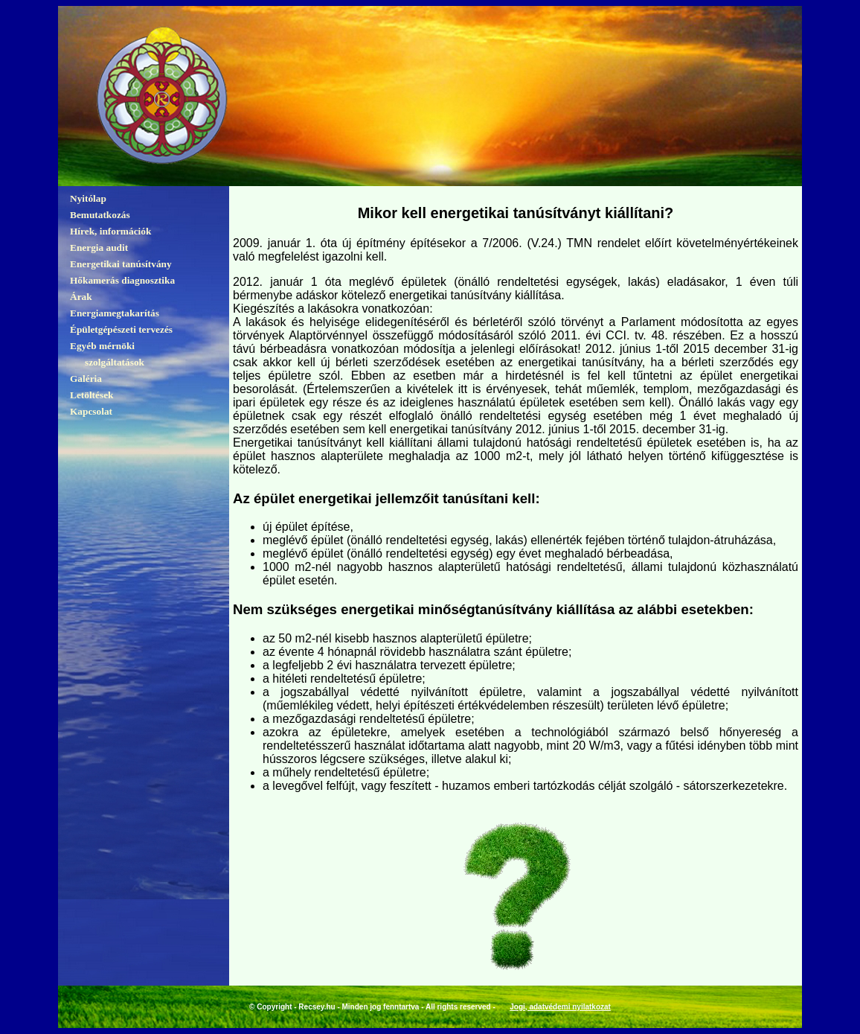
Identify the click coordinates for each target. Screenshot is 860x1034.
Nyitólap (88, 198)
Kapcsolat (91, 411)
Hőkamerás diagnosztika (122, 280)
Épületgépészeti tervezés (121, 329)
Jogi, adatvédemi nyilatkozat (560, 1007)
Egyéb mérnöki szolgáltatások (107, 354)
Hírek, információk (110, 231)
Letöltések (91, 394)
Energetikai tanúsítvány (121, 263)
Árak (81, 296)
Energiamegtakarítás (114, 313)
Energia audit (99, 247)
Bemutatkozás (100, 214)
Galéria (86, 378)
